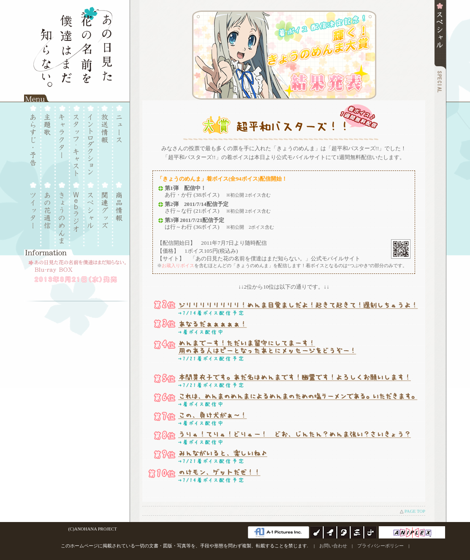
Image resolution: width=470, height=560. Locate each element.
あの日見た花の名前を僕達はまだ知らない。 (77, 47)
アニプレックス (412, 532)
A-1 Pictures (278, 532)
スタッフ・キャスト (77, 139)
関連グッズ (104, 213)
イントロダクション (91, 139)
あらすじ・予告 (35, 139)
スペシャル (91, 213)
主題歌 (49, 139)
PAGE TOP (415, 511)
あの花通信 (49, 213)
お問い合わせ (333, 546)
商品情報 (118, 213)
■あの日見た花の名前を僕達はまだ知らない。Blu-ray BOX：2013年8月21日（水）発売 (77, 276)
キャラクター (63, 139)
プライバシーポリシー (380, 546)
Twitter (35, 213)
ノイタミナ (344, 532)
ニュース (118, 139)
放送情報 (104, 139)
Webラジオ (77, 213)
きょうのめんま (63, 213)
